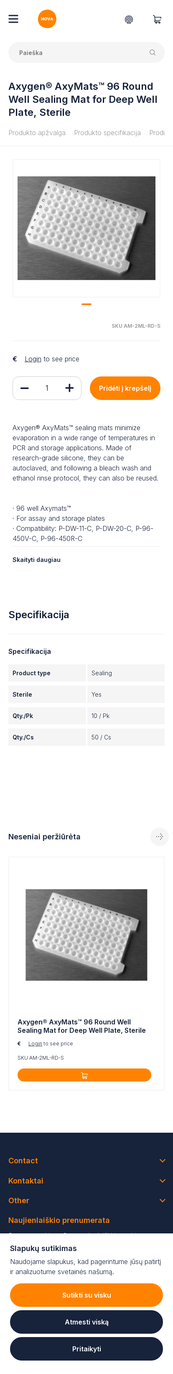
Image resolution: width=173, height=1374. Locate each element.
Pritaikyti (86, 1349)
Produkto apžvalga (37, 132)
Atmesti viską (87, 1322)
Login (33, 359)
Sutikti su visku (86, 1295)
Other (18, 1200)
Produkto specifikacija (107, 132)
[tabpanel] (86, 228)
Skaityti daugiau (37, 559)
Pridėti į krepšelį (125, 388)
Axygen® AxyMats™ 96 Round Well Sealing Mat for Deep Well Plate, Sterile (82, 1026)
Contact (23, 1160)
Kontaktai (25, 1180)
